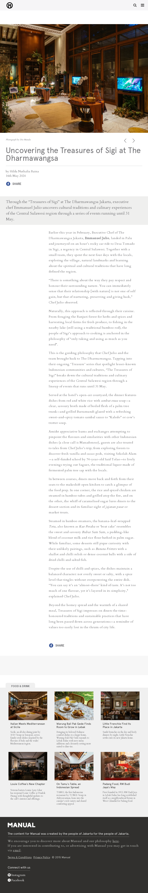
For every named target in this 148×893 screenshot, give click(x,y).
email (17, 850)
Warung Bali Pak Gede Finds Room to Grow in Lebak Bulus (73, 727)
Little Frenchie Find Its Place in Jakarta (117, 725)
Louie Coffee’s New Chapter (27, 783)
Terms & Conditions (20, 856)
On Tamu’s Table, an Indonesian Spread (68, 785)
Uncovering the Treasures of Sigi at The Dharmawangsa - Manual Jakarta (8, 5)
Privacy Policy (41, 856)
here (116, 841)
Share (16, 184)
